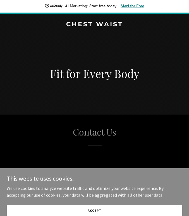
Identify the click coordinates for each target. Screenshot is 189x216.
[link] (94, 24)
